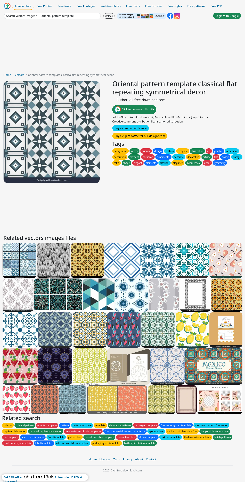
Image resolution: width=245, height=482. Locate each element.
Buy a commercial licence (131, 128)
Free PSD (216, 6)
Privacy (127, 459)
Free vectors (23, 6)
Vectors (19, 75)
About (139, 459)
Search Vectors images (20, 16)
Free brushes (153, 6)
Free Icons (133, 6)
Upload (109, 16)
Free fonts (64, 6)
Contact (151, 459)
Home (7, 75)
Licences (105, 459)
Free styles (175, 6)
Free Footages (86, 6)
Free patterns (196, 6)
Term (116, 459)
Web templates (111, 6)
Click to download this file (134, 109)
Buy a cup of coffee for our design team (140, 136)
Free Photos (44, 6)
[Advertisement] (122, 47)
